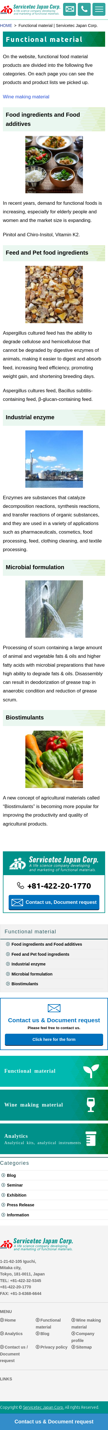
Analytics (13, 1334)
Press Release (20, 1205)
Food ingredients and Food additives (47, 944)
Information (18, 1215)
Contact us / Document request (14, 1354)
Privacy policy (53, 1347)
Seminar (15, 1185)
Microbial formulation (35, 567)
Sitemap (84, 1347)
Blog (11, 1175)
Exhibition (16, 1195)
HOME (6, 25)
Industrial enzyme (30, 417)
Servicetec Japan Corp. (43, 1407)
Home (10, 1320)
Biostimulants (25, 717)
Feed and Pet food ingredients (47, 252)
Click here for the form (54, 1039)
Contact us (69, 9)
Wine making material (26, 97)
